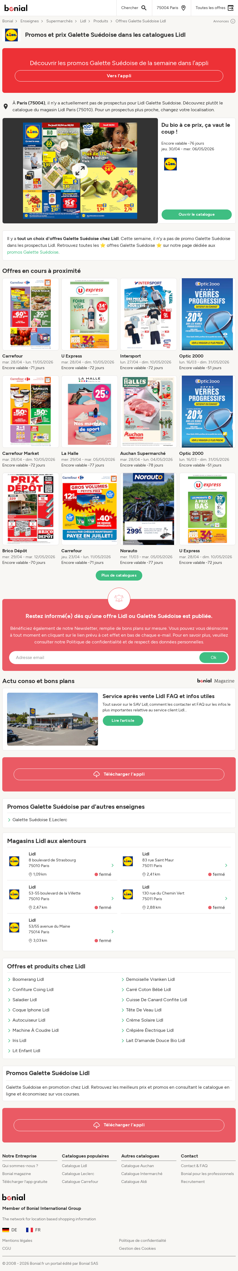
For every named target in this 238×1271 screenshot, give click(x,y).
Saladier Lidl (22, 999)
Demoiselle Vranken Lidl (148, 979)
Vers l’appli (119, 75)
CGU (6, 1248)
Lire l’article (123, 720)
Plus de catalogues (119, 575)
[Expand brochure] (80, 170)
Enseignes (29, 21)
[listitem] (30, 324)
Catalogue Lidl (74, 1165)
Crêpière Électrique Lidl (147, 1030)
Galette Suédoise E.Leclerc (37, 819)
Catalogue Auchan (137, 1165)
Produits (100, 21)
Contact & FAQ (194, 1165)
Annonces (224, 21)
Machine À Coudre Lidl (33, 1030)
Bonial (7, 21)
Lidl (83, 21)
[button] (119, 171)
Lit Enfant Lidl (23, 1050)
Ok (213, 657)
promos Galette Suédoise (33, 252)
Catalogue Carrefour (80, 1181)
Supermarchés (59, 21)
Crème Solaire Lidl (142, 1020)
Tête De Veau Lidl (141, 1010)
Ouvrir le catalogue (197, 214)
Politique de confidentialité (142, 1240)
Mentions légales (17, 1240)
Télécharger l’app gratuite (24, 1181)
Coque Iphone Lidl (28, 1010)
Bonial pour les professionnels (207, 1173)
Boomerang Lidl (25, 979)
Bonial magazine (16, 1173)
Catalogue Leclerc (78, 1173)
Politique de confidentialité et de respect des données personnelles (134, 642)
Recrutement (193, 1181)
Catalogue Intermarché (141, 1173)
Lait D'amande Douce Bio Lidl (153, 1040)
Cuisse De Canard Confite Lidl (154, 999)
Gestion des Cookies (137, 1248)
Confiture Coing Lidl (30, 989)
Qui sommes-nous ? (20, 1165)
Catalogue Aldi (134, 1181)
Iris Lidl (16, 1040)
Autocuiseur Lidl (26, 1020)
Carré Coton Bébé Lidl (146, 989)
